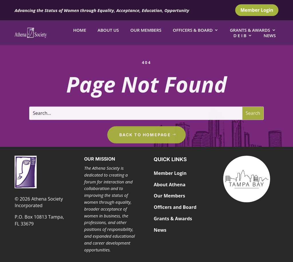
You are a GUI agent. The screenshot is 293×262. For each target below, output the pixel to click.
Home (79, 30)
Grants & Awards (250, 30)
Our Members (146, 30)
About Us (108, 30)
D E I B (240, 35)
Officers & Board (193, 30)
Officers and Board (175, 207)
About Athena (169, 184)
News (270, 35)
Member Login (256, 10)
